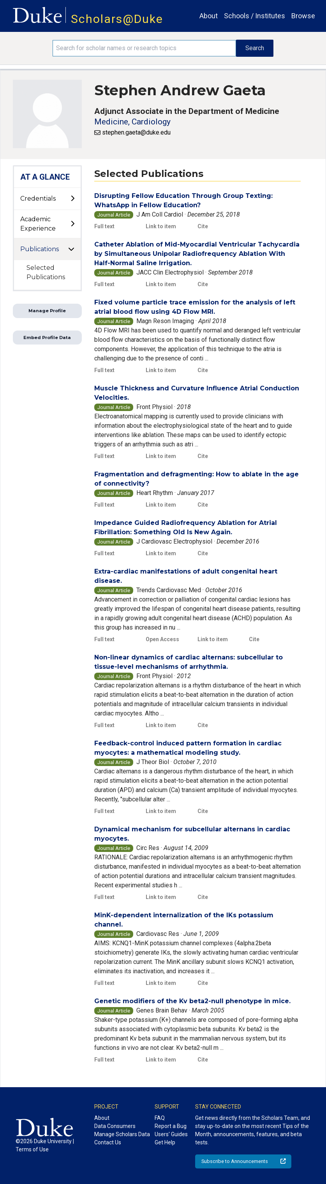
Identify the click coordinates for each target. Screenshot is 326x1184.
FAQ (160, 1118)
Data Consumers (115, 1126)
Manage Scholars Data (122, 1134)
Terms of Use (32, 1149)
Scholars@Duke (117, 19)
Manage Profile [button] (47, 310)
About (208, 16)
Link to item (161, 226)
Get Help (165, 1142)
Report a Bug (171, 1126)
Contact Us (107, 1142)
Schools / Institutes (254, 16)
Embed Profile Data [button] (47, 337)
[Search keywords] (144, 48)
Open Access (162, 639)
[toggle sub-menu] (72, 198)
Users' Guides (171, 1134)
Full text (104, 226)
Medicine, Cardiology (132, 121)
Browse (303, 16)
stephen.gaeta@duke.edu (136, 132)
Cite (202, 226)
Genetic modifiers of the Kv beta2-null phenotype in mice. (192, 1001)
